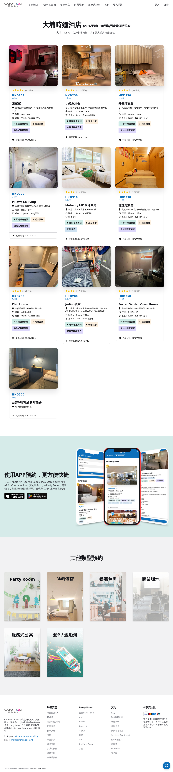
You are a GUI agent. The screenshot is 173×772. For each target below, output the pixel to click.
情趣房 (50, 718)
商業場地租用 (117, 731)
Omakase (115, 749)
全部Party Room (86, 713)
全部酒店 (51, 740)
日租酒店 (33, 4)
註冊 (166, 4)
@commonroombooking (27, 737)
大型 (81, 749)
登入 (157, 4)
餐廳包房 (65, 4)
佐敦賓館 (51, 753)
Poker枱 (83, 727)
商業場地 (79, 4)
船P (107, 4)
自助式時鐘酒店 (21, 130)
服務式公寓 (94, 4)
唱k (80, 740)
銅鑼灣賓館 (52, 758)
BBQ (81, 718)
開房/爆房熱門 (53, 722)
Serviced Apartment (120, 735)
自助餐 (114, 744)
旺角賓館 (51, 744)
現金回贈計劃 (117, 718)
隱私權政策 (42, 769)
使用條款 (33, 769)
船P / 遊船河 (116, 740)
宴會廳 (114, 753)
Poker (82, 722)
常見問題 (118, 4)
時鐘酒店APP (53, 713)
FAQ (113, 713)
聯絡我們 (115, 722)
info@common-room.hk (22, 740)
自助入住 (51, 731)
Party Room (49, 4)
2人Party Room (86, 744)
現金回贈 (39, 124)
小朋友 (82, 731)
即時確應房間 (22, 124)
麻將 (81, 735)
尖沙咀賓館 (52, 749)
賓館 (49, 735)
